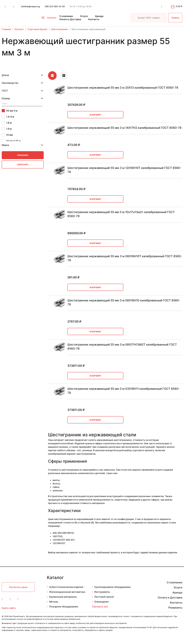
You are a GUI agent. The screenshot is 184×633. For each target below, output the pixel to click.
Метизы (53, 601)
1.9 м (7, 128)
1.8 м (7, 122)
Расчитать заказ (18, 587)
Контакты (93, 19)
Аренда (99, 16)
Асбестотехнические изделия (66, 587)
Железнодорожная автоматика (67, 591)
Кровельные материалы (63, 596)
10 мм (7, 134)
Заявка (175, 17)
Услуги (84, 16)
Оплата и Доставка (70, 19)
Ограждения (101, 601)
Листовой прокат (104, 596)
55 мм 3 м (9, 110)
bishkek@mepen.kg (30, 6)
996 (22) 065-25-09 (55, 6)
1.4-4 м (8, 116)
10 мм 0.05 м (11, 140)
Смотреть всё (100, 606)
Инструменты (102, 591)
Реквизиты (175, 607)
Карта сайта (9, 608)
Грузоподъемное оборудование (112, 587)
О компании (66, 16)
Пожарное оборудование (63, 606)
